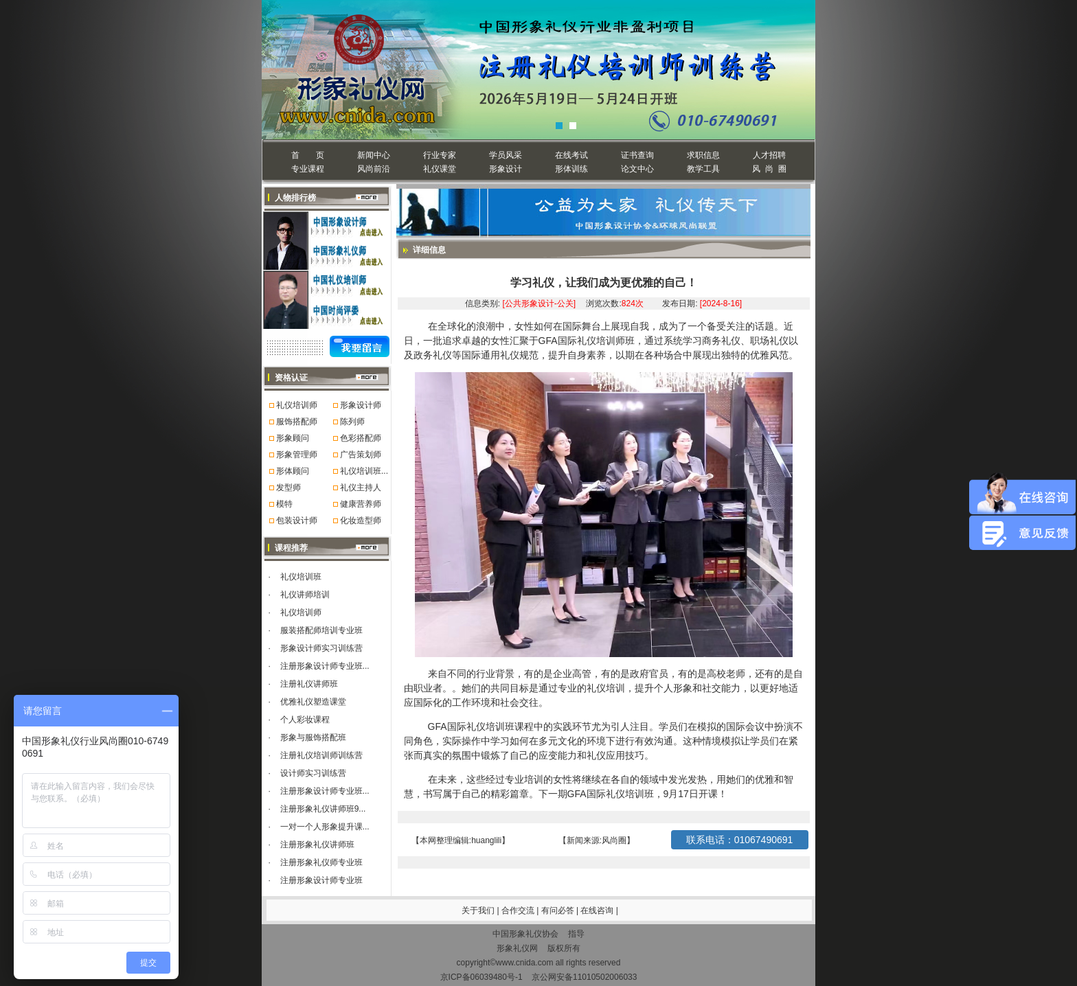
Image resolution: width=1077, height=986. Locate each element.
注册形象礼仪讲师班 (317, 844)
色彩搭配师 (360, 438)
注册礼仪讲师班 (309, 684)
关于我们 (478, 910)
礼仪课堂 (439, 169)
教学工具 (703, 169)
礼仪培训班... (364, 471)
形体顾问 (292, 471)
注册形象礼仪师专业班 (321, 862)
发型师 (288, 487)
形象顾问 (292, 438)
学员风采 (505, 155)
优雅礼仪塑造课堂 (313, 702)
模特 (284, 504)
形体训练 (571, 169)
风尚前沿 (373, 169)
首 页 (307, 155)
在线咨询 (597, 910)
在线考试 (571, 155)
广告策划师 (360, 454)
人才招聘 (769, 155)
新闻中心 (373, 155)
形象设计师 (360, 405)
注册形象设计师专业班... (325, 666)
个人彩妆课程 (305, 719)
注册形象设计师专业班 (321, 880)
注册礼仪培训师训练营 (321, 755)
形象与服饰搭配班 (313, 737)
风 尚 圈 (769, 169)
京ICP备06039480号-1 (481, 977)
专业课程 (307, 169)
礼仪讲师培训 (305, 594)
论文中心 (637, 169)
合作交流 (518, 910)
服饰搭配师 (296, 421)
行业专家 (439, 155)
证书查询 (637, 155)
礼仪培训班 (300, 577)
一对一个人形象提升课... (325, 827)
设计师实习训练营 (313, 773)
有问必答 (558, 910)
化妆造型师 (360, 520)
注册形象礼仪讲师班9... (323, 809)
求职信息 (703, 155)
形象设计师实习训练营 (321, 648)
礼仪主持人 (360, 487)
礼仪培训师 (296, 405)
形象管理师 (296, 454)
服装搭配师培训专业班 (321, 630)
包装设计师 (296, 520)
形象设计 (505, 169)
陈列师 (352, 421)
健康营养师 (360, 504)
